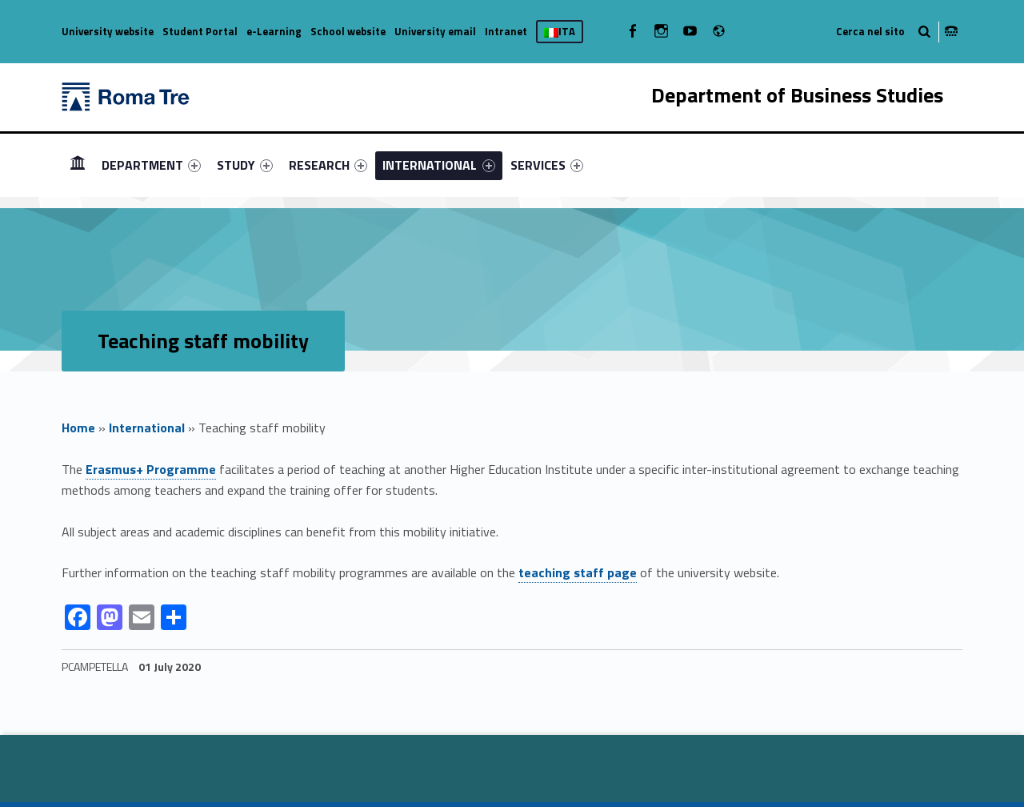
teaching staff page (577, 572)
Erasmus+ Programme (151, 469)
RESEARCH (328, 165)
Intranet (506, 31)
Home (78, 427)
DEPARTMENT (151, 165)
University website (108, 31)
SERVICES (546, 165)
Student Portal (200, 31)
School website (348, 31)
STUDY (245, 165)
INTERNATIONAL (438, 165)
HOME (78, 164)
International (147, 427)
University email (435, 31)
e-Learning (274, 31)
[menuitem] (78, 165)
